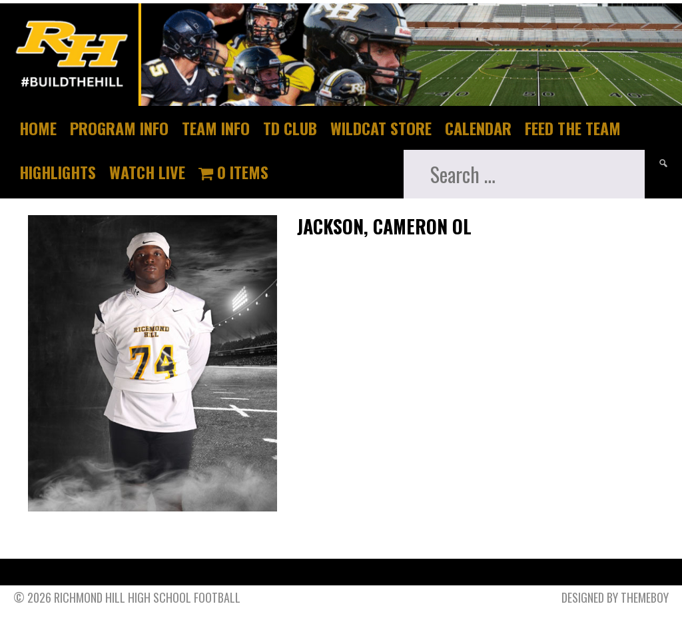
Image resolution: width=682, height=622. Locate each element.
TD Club (290, 128)
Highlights (57, 172)
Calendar (478, 128)
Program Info (119, 128)
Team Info (216, 128)
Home (38, 128)
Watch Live (147, 172)
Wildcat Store (381, 128)
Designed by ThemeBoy (615, 597)
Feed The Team (573, 128)
